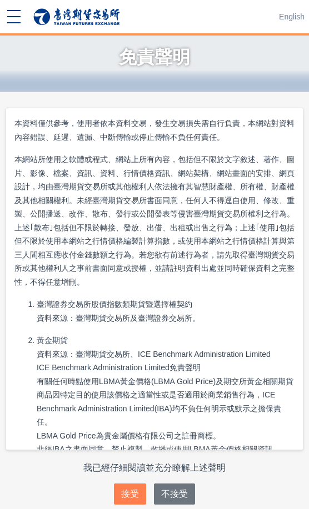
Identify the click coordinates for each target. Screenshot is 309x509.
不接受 (174, 493)
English (292, 16)
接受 (130, 493)
